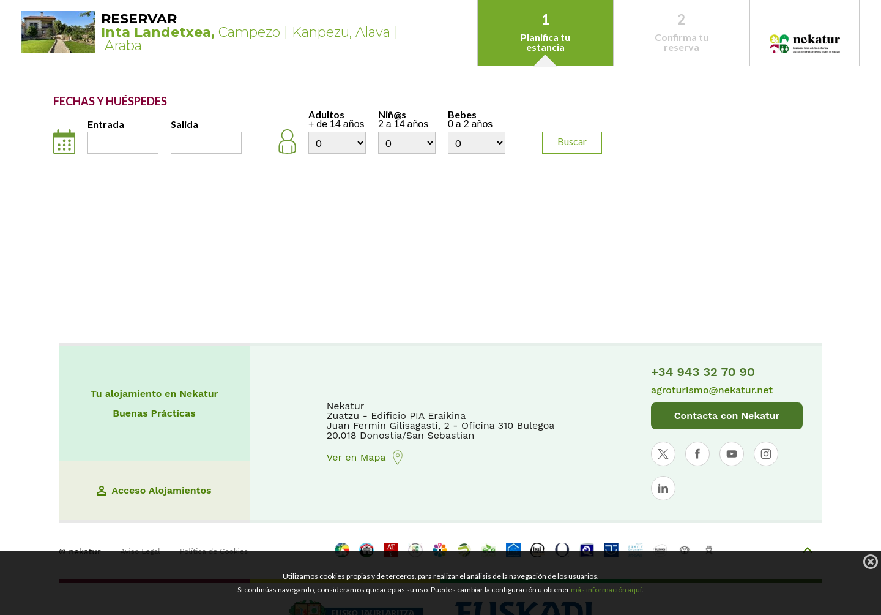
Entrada (105, 124)
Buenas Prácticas (154, 413)
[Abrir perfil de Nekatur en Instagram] (766, 454)
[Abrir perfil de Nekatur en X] (663, 454)
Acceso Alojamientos (154, 491)
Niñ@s (407, 119)
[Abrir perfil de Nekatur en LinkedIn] (663, 488)
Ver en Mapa (366, 457)
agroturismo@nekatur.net (712, 390)
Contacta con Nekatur (727, 415)
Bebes (476, 119)
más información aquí (606, 589)
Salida (184, 124)
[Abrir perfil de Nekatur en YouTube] (731, 454)
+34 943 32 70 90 (703, 372)
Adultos (337, 119)
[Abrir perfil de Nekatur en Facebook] (697, 454)
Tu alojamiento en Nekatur (154, 394)
